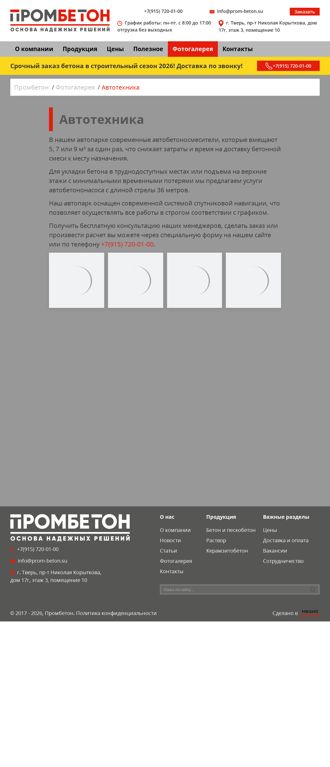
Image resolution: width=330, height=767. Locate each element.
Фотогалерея (192, 49)
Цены (115, 49)
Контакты (237, 49)
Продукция (80, 49)
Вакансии (275, 550)
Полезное (148, 49)
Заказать (304, 12)
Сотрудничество (283, 560)
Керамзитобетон (227, 550)
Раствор (216, 540)
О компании (34, 49)
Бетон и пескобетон (231, 529)
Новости (170, 540)
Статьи (168, 550)
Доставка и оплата (286, 540)
